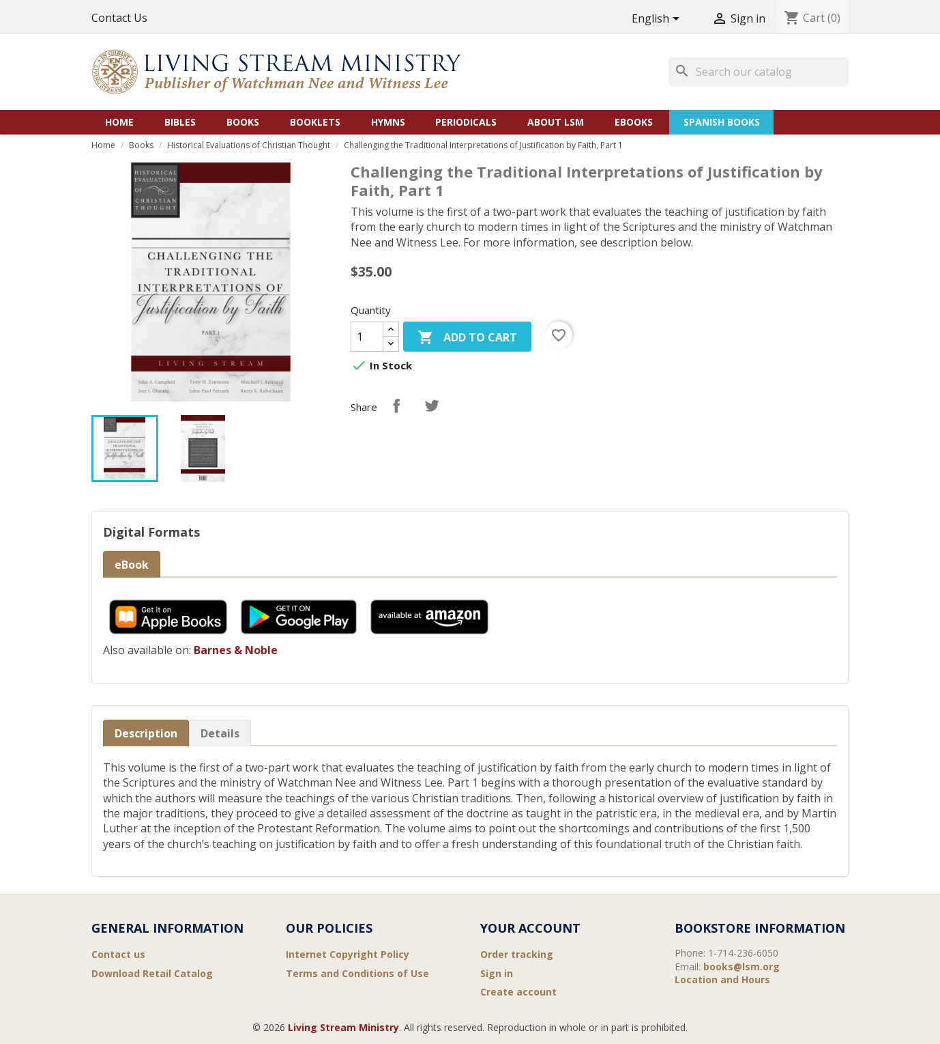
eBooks (634, 121)
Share (396, 405)
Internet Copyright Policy (347, 954)
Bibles (180, 121)
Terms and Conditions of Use (357, 973)
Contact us (118, 954)
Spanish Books (722, 121)
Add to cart (467, 338)
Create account (518, 991)
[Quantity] (367, 337)
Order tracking (516, 954)
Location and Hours (722, 979)
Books (242, 121)
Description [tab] (146, 733)
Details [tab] (220, 733)
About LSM (555, 121)
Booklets (315, 121)
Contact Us (119, 17)
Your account (530, 928)
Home (119, 121)
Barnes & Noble (236, 650)
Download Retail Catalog (152, 973)
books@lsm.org (741, 966)
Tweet (431, 405)
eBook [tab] (132, 564)
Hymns (388, 121)
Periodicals (466, 121)
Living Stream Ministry (343, 1027)
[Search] (759, 71)
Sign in (496, 973)
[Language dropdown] (658, 19)
